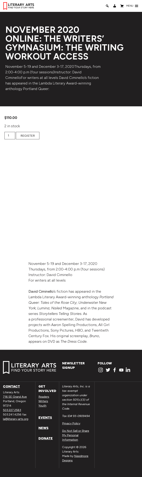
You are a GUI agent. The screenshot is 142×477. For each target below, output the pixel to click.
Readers (43, 396)
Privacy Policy (71, 423)
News (43, 428)
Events (45, 417)
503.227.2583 (12, 410)
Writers (43, 401)
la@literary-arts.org (15, 419)
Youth (42, 405)
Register (28, 135)
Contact (11, 386)
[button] (129, 6)
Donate (45, 438)
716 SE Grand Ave (15, 396)
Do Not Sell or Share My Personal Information (75, 435)
